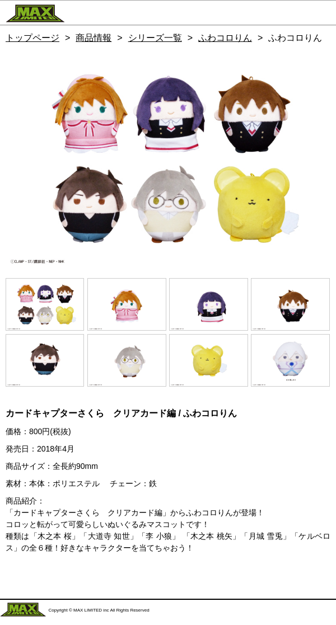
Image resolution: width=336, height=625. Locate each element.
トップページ (32, 38)
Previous (19, 158)
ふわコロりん (225, 38)
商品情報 (93, 38)
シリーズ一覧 (155, 38)
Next (316, 158)
